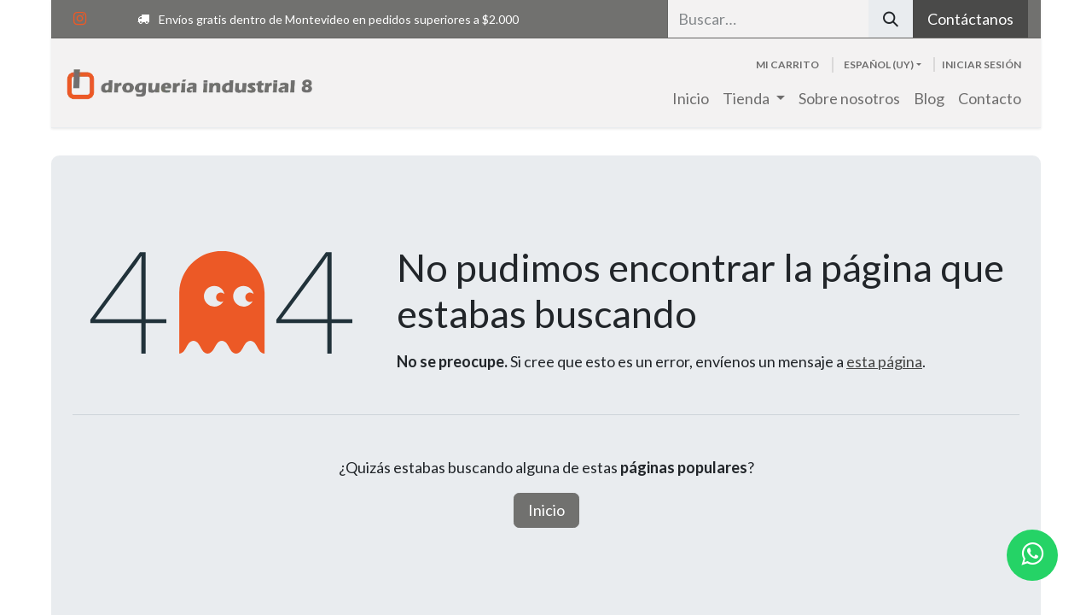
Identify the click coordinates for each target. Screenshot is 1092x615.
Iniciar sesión (981, 64)
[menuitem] (690, 98)
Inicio (546, 510)
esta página (884, 361)
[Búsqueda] (890, 19)
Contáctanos (970, 18)
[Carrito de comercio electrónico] (787, 65)
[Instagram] (79, 18)
